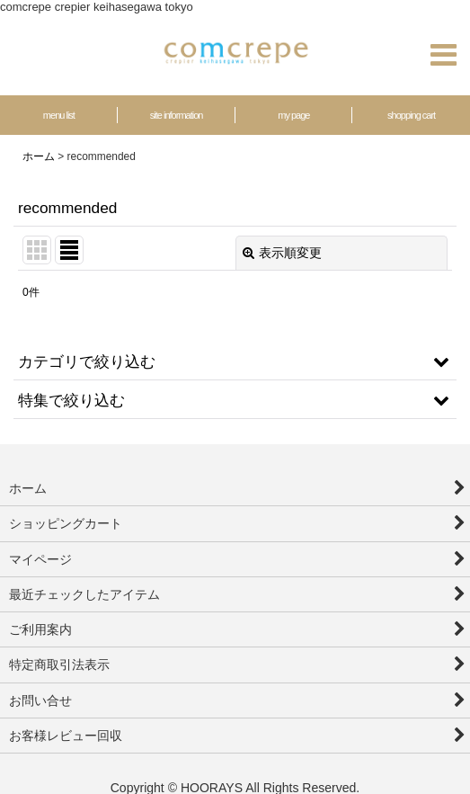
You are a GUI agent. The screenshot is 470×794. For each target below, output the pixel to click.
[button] (443, 55)
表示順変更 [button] (282, 252)
